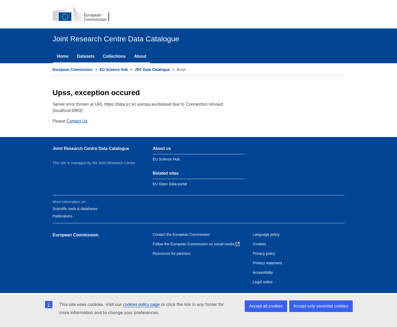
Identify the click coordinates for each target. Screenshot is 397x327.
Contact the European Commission (181, 234)
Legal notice (263, 282)
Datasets (86, 56)
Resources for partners (171, 253)
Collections (114, 56)
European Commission (73, 69)
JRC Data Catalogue (152, 69)
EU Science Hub (114, 69)
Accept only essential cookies (321, 306)
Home (62, 56)
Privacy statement (267, 263)
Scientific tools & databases (75, 209)
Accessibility (263, 272)
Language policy (266, 234)
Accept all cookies (266, 306)
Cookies (259, 244)
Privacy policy (264, 253)
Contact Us (77, 121)
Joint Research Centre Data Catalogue (91, 148)
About (140, 56)
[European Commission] (84, 14)
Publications (63, 216)
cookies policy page (141, 304)
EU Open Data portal (170, 184)
